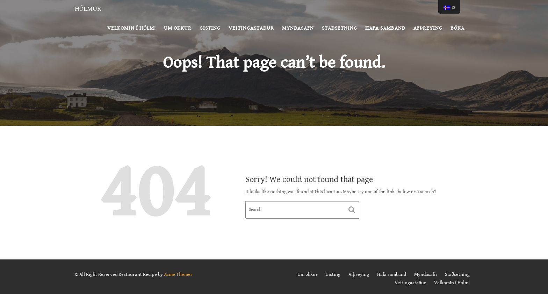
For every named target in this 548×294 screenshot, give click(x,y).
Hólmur (88, 9)
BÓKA (457, 28)
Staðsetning (339, 28)
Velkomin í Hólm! (131, 28)
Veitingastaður (251, 28)
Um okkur (178, 28)
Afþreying (427, 28)
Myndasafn (298, 28)
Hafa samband (385, 28)
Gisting (210, 28)
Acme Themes (178, 274)
